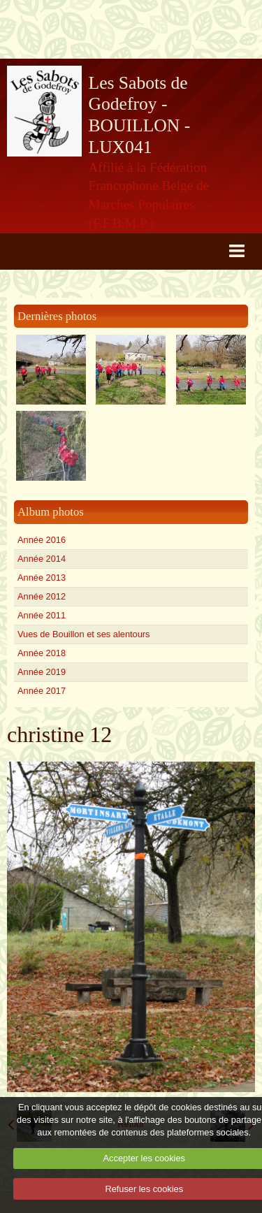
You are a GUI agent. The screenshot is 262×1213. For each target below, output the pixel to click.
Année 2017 (41, 690)
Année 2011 (41, 615)
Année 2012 (41, 596)
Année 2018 (41, 653)
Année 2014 (41, 558)
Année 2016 (41, 540)
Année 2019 (41, 672)
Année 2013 (41, 577)
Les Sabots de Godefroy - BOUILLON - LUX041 (140, 115)
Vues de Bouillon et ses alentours (83, 634)
